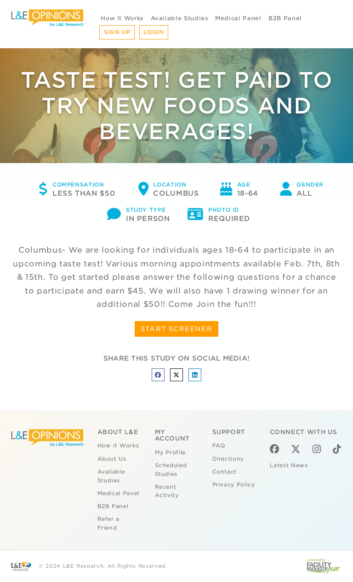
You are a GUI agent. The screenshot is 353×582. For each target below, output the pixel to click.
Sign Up (117, 32)
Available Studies (179, 18)
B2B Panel (285, 18)
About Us (111, 459)
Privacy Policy (233, 484)
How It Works (122, 18)
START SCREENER (177, 329)
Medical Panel (238, 18)
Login (153, 32)
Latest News (289, 465)
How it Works (118, 445)
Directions (228, 459)
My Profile (170, 452)
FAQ (218, 445)
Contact (224, 472)
